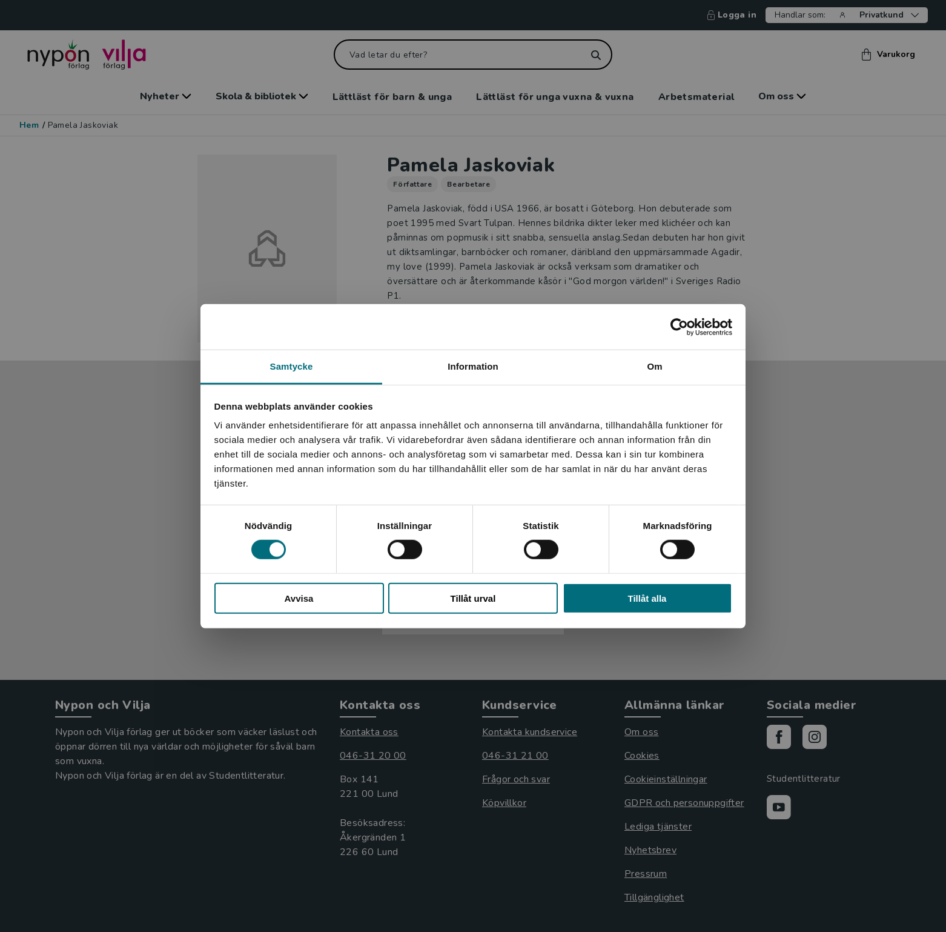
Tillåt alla (647, 598)
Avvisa (299, 598)
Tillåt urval (473, 598)
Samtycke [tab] (291, 366)
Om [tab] (654, 366)
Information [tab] (473, 366)
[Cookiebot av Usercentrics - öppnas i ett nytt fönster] (679, 327)
